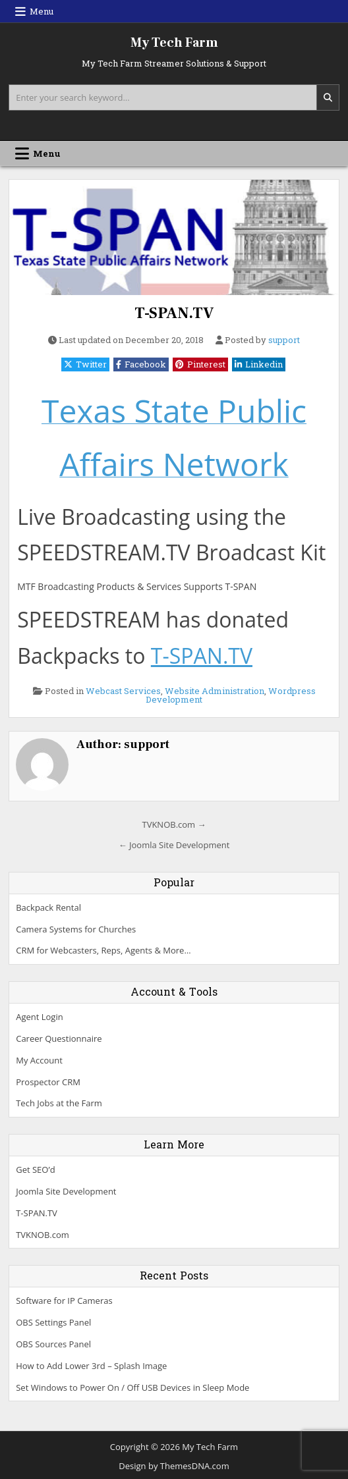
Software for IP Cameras (64, 1300)
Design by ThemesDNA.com (174, 1466)
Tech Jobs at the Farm (59, 1103)
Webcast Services (123, 691)
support (284, 340)
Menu (41, 11)
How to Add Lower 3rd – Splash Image (91, 1366)
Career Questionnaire (59, 1038)
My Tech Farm (174, 42)
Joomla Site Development (66, 1191)
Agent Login (39, 1017)
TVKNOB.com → (174, 824)
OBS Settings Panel (53, 1322)
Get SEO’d (35, 1169)
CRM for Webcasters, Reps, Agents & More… (103, 950)
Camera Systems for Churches (76, 929)
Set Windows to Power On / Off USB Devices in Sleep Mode (132, 1387)
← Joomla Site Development (174, 845)
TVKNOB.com (42, 1235)
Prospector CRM (48, 1082)
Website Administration (214, 691)
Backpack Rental (48, 907)
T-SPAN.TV (174, 313)
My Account (39, 1060)
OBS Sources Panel (53, 1344)
